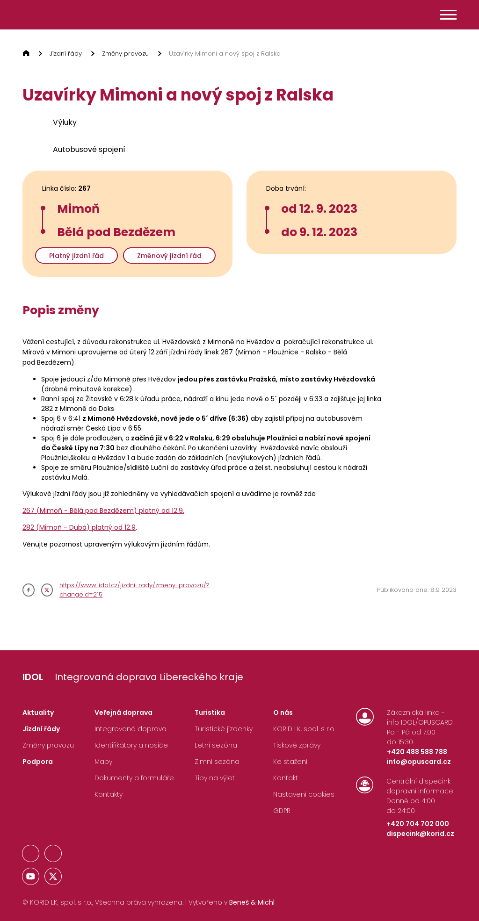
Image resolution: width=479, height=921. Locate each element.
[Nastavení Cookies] (303, 797)
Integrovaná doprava (130, 729)
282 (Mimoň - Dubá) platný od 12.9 (79, 527)
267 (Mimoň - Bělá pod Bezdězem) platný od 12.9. (103, 510)
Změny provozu (125, 53)
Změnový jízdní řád (169, 255)
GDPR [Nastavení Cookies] (281, 810)
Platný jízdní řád (76, 255)
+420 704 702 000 (417, 823)
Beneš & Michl (252, 902)
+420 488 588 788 (417, 751)
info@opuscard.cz (419, 761)
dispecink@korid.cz (420, 833)
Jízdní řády (66, 53)
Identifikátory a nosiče (131, 745)
